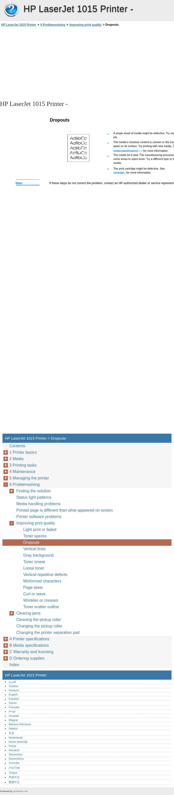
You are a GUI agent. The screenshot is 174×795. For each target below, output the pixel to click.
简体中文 (14, 777)
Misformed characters (42, 581)
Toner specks (35, 536)
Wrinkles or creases (40, 600)
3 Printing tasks (22, 465)
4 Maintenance (22, 472)
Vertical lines (34, 549)
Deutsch (14, 690)
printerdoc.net (20, 791)
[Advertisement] (44, 63)
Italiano (13, 728)
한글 (11, 732)
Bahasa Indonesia (20, 724)
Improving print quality (85, 24)
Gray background (38, 555)
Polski (12, 746)
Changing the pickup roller (39, 626)
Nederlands (16, 737)
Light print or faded (39, 529)
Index (14, 665)
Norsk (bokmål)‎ (18, 741)
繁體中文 (14, 782)
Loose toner (33, 568)
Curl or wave (34, 594)
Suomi (13, 702)
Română (14, 750)
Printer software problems (38, 517)
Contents (17, 446)
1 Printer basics (23, 452)
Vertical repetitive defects (45, 574)
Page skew (33, 587)
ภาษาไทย (14, 767)
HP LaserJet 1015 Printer (11, 9)
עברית (12, 711)
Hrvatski (14, 715)
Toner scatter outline (41, 607)
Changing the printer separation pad (47, 632)
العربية (12, 681)
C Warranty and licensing (31, 652)
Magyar (13, 720)
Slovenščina (16, 758)
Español (14, 698)
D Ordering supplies (27, 658)
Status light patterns (33, 497)
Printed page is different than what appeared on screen (64, 510)
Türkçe (13, 772)
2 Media (16, 459)
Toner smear (34, 562)
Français (14, 707)
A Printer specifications (29, 639)
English (13, 694)
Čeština (13, 686)
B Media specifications (29, 645)
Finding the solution (33, 491)
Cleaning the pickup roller (38, 620)
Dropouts (31, 542)
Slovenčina (15, 754)
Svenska (14, 762)
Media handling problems (38, 504)
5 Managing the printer (29, 478)
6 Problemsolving (52, 24)
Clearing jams (28, 613)
